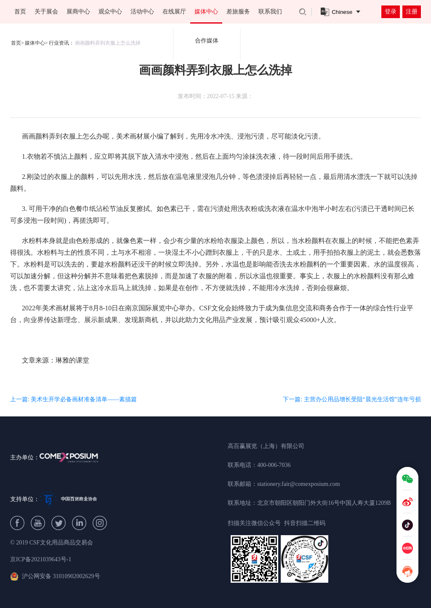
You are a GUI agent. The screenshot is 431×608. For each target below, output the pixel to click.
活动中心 (142, 11)
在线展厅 (174, 11)
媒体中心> (36, 43)
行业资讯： (61, 43)
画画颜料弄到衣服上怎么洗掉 (108, 43)
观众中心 (110, 11)
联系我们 (270, 11)
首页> (17, 43)
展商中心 (78, 11)
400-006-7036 (273, 465)
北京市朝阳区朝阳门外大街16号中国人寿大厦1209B (324, 503)
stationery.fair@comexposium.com (298, 484)
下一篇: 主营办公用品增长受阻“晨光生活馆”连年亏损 (352, 399)
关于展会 (46, 11)
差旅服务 (238, 11)
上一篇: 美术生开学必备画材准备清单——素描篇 (73, 399)
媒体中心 (206, 11)
